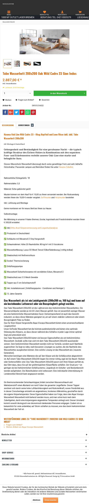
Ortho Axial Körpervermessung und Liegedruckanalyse (34, 228)
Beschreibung (8, 125)
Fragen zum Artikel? (25, 100)
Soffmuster (46, 197)
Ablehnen (36, 500)
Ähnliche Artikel (8, 434)
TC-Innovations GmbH (67, 476)
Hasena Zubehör (66, 167)
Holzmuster (60, 197)
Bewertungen (26, 125)
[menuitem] (9, 13)
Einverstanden (50, 500)
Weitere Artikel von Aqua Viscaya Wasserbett (23, 427)
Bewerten (44, 100)
